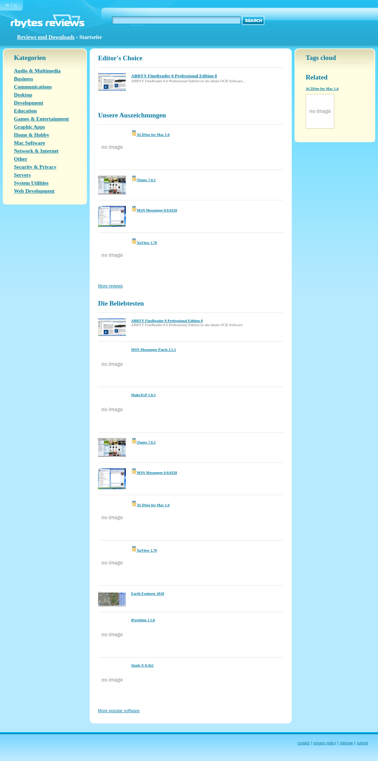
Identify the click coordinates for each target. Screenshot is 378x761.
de (7, 5)
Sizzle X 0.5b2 (142, 665)
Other (20, 159)
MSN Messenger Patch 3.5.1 (153, 349)
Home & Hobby (31, 135)
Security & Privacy (35, 167)
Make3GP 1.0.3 (143, 395)
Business (23, 79)
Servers (22, 175)
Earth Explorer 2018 (147, 593)
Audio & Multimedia (37, 71)
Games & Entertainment (41, 119)
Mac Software (29, 143)
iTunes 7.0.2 (143, 180)
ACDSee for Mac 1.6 (150, 134)
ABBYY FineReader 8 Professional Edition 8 (167, 320)
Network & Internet (36, 151)
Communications (33, 87)
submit (362, 743)
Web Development (34, 191)
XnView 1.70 (144, 242)
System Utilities (31, 183)
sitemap (346, 743)
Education (25, 111)
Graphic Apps (29, 127)
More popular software (118, 710)
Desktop (23, 95)
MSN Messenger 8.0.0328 (154, 210)
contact (304, 743)
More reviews (110, 286)
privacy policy (325, 743)
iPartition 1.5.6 (143, 620)
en (16, 5)
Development (28, 103)
